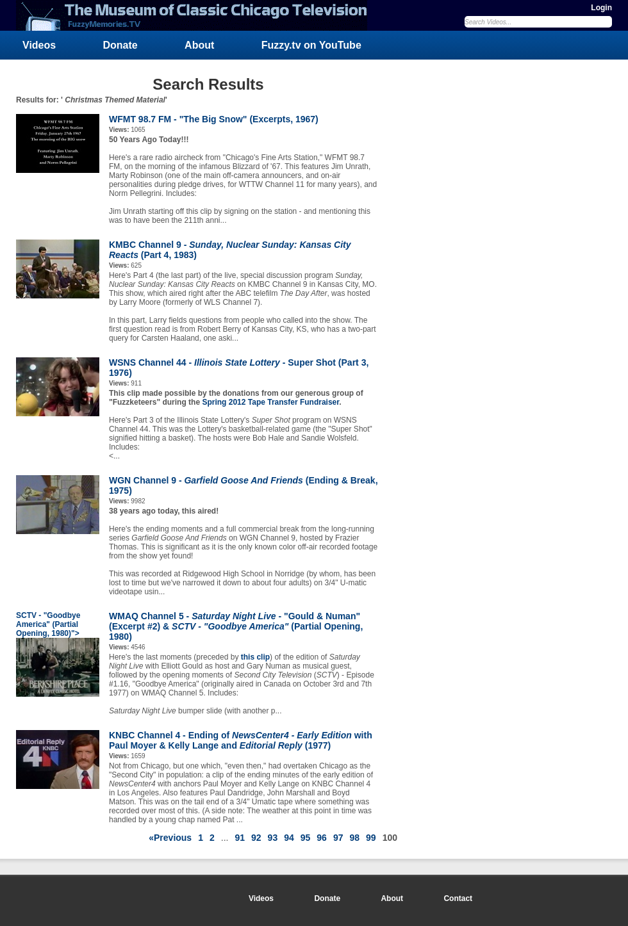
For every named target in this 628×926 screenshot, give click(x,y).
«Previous (170, 838)
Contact (457, 898)
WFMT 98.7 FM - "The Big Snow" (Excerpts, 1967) (213, 119)
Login (601, 7)
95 (306, 838)
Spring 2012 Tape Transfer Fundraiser (270, 402)
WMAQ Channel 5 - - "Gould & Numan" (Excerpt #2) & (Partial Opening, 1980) (236, 626)
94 (289, 838)
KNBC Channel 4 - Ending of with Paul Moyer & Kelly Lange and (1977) (240, 740)
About (199, 45)
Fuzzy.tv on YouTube (311, 45)
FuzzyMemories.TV (196, 15)
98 (354, 838)
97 (338, 838)
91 (240, 838)
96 (322, 838)
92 (256, 838)
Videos (39, 45)
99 (371, 838)
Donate (120, 45)
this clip (255, 657)
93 (273, 838)
